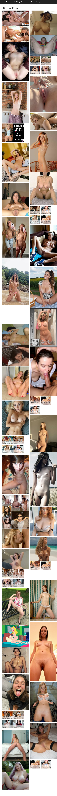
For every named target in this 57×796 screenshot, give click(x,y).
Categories (40, 2)
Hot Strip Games (19, 2)
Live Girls (31, 2)
